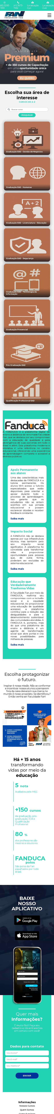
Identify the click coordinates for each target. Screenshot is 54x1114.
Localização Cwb (48, 5)
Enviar (27, 1075)
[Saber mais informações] (27, 49)
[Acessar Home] (14, 18)
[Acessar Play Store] (27, 920)
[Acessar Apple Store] (27, 936)
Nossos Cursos (27, 1106)
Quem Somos (27, 1110)
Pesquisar (27, 115)
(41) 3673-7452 (18, 5)
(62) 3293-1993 (5, 5)
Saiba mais (17, 518)
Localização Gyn (33, 5)
